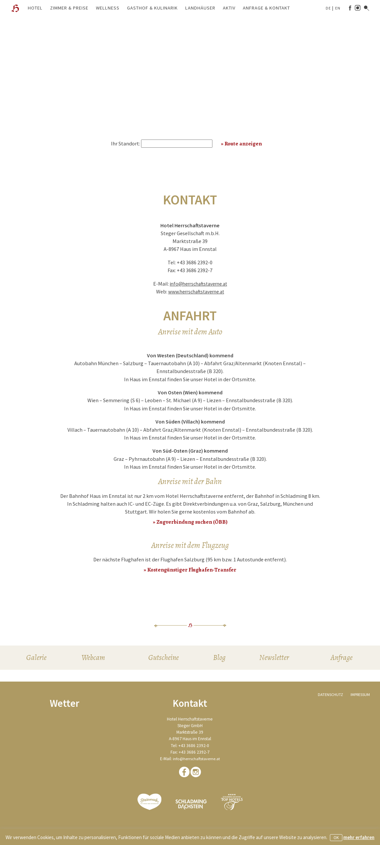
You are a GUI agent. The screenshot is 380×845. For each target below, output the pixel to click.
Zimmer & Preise (69, 8)
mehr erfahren (358, 837)
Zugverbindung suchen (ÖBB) (191, 521)
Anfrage (341, 659)
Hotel (35, 8)
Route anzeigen (243, 143)
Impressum (359, 696)
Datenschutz (327, 696)
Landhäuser (200, 8)
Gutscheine (163, 659)
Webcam (93, 659)
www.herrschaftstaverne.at (196, 291)
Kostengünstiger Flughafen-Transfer (192, 569)
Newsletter (275, 659)
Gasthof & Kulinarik (152, 8)
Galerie (35, 659)
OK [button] (336, 837)
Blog (219, 659)
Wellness (107, 8)
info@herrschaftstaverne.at (198, 283)
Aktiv (229, 8)
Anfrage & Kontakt (266, 8)
